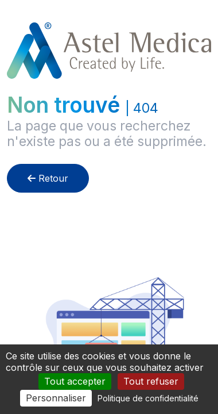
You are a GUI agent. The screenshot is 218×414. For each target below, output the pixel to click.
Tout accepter (75, 381)
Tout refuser (150, 381)
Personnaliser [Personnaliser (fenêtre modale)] (56, 398)
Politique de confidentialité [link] (148, 398)
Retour (48, 178)
